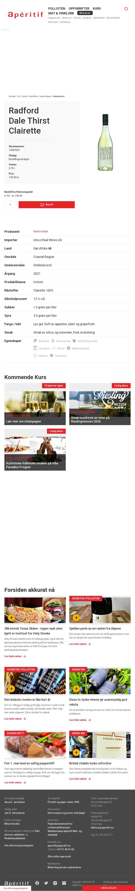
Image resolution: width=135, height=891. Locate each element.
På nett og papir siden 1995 (63, 802)
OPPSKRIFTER (79, 8)
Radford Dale (40, 231)
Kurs (97, 8)
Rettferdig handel (87, 341)
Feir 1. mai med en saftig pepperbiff (29, 763)
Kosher (61, 348)
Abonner (85, 13)
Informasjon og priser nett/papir (66, 813)
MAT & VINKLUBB (61, 13)
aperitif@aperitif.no (59, 845)
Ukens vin (67, 17)
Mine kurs (53, 22)
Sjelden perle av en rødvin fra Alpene (95, 628)
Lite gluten (44, 348)
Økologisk (44, 341)
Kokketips (65, 22)
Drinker (77, 17)
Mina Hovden (12, 823)
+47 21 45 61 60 (65, 849)
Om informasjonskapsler (19, 845)
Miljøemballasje (80, 348)
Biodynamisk (63, 341)
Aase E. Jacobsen (14, 802)
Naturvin (43, 355)
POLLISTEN (56, 8)
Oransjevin (61, 355)
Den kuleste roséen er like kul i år (27, 699)
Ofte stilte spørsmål (59, 856)
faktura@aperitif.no (102, 827)
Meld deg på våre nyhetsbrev (64, 867)
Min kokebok (113, 17)
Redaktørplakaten (14, 838)
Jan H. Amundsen (14, 813)
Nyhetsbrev (99, 17)
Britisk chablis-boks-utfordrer (90, 763)
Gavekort (87, 17)
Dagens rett (54, 17)
